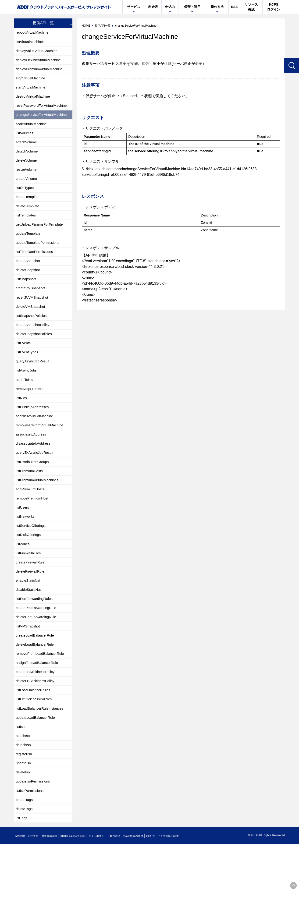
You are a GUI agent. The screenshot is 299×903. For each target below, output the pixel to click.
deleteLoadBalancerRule (36, 690)
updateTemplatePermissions (39, 258)
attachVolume (27, 150)
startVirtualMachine (32, 92)
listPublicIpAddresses (33, 435)
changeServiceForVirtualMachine (43, 121)
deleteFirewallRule (31, 611)
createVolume (27, 190)
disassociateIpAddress (34, 474)
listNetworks (26, 553)
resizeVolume (27, 180)
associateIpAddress (32, 464)
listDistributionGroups (33, 494)
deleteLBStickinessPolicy (36, 729)
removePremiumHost (33, 533)
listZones (23, 582)
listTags (22, 876)
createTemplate (28, 209)
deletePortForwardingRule (37, 660)
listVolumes (25, 141)
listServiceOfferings (32, 562)
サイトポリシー (115, 894)
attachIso (23, 788)
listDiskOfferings (29, 572)
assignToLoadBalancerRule (38, 710)
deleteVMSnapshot (31, 327)
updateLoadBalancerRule (37, 768)
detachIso (24, 798)
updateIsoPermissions (34, 837)
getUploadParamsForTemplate (41, 239)
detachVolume (27, 160)
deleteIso (23, 827)
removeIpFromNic (31, 415)
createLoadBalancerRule (36, 680)
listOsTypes (25, 200)
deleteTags (25, 866)
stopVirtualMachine (32, 82)
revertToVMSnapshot (33, 317)
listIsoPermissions (31, 847)
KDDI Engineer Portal (85, 894)
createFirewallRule (31, 602)
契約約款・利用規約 (29, 894)
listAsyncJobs (27, 396)
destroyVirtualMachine (34, 101)
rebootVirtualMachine (33, 33)
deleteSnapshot (29, 288)
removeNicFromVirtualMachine (41, 455)
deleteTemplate (28, 219)
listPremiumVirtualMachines (39, 513)
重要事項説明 (57, 894)
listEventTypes (28, 376)
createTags (25, 857)
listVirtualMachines (31, 43)
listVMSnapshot (29, 670)
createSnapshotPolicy (34, 347)
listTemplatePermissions (36, 268)
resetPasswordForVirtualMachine (43, 111)
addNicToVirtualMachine (36, 445)
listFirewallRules (29, 592)
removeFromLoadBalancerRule (42, 700)
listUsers (23, 543)
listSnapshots (27, 298)
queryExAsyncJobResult (36, 484)
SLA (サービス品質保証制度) (193, 894)
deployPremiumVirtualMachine (41, 72)
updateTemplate (29, 249)
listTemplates (26, 229)
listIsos (21, 778)
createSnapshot (29, 278)
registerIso (24, 808)
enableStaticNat (29, 621)
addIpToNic (25, 405)
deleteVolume (27, 170)
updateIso (24, 817)
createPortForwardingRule (38, 651)
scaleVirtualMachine (32, 131)
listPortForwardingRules (36, 641)
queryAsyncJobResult (34, 386)
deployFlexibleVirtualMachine (40, 62)
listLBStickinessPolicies (35, 749)
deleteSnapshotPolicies (35, 356)
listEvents (24, 366)
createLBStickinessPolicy (37, 719)
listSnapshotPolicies (32, 337)
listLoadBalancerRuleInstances (41, 759)
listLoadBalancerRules (34, 739)
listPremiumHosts (30, 504)
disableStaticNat (29, 631)
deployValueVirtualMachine (38, 52)
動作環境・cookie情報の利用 (150, 894)
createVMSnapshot (32, 307)
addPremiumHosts (31, 523)
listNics (22, 425)
